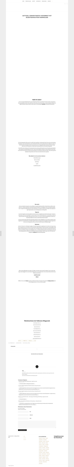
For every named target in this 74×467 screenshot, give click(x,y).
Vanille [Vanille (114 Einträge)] (40, 460)
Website (30, 418)
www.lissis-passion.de (37, 336)
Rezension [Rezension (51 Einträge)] (47, 455)
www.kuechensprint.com (37, 334)
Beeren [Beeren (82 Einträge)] (44, 438)
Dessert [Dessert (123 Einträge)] (47, 441)
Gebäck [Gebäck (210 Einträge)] (40, 449)
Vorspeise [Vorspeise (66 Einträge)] (40, 461)
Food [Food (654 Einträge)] (43, 444)
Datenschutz (25, 439)
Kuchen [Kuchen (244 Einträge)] (40, 452)
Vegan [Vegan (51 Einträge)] (44, 460)
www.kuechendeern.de (37, 332)
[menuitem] (23, 1)
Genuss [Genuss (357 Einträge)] (47, 449)
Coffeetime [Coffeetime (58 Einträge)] (40, 441)
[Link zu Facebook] (64, 4)
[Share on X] (37, 349)
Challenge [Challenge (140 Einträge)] (40, 439)
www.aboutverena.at (37, 326)
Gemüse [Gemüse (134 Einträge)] (44, 449)
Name (30, 411)
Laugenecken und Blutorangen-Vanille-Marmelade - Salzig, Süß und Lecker (28, 381)
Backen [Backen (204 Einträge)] (40, 438)
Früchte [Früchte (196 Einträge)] (43, 447)
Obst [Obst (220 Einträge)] (40, 455)
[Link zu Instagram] (66, 4)
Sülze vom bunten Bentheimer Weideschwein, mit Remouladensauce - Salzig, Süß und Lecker (30, 401)
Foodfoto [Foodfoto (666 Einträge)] (46, 444)
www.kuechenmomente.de (37, 324)
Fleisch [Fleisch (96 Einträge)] (40, 444)
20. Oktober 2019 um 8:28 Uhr (21, 386)
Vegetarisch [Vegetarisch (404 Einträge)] (47, 460)
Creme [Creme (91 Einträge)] (44, 441)
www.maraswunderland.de (37, 330)
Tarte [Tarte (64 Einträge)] (40, 458)
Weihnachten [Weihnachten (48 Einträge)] (44, 461)
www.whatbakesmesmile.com (37, 338)
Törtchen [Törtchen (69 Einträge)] (47, 458)
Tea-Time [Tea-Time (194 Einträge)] (43, 458)
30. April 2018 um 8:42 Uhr (21, 397)
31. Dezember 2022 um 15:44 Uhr (21, 382)
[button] (20, 340)
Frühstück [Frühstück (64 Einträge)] (47, 447)
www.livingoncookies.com (37, 322)
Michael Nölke (27, 342)
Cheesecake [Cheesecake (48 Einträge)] (44, 439)
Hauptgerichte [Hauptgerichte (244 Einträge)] (41, 450)
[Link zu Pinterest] (67, 4)
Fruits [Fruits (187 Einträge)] (40, 447)
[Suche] (51, 1)
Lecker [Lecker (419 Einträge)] (44, 452)
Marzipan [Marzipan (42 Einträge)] (47, 452)
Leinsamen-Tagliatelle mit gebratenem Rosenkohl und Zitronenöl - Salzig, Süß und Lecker (30, 385)
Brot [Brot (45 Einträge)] (47, 438)
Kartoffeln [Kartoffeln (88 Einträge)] (45, 450)
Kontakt (24, 436)
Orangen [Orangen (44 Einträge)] (43, 455)
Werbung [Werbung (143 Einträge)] (40, 463)
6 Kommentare (18, 342)
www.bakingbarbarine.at (37, 328)
